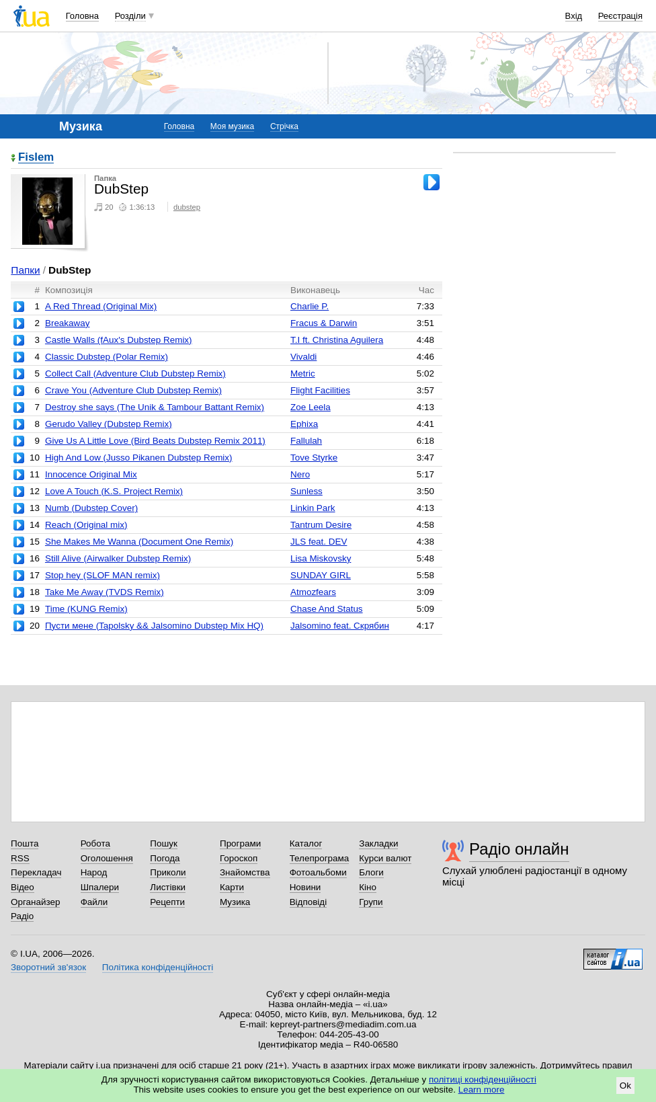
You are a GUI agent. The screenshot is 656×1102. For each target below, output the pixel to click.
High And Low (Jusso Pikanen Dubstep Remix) (139, 457)
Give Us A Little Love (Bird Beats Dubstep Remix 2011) (155, 441)
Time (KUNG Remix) (86, 609)
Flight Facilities (320, 390)
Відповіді (308, 902)
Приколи (168, 872)
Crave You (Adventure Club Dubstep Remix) (133, 390)
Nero (300, 474)
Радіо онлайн (519, 849)
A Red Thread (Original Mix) (101, 306)
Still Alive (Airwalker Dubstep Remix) (118, 558)
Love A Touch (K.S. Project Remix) (114, 491)
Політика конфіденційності (157, 967)
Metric (302, 373)
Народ (94, 872)
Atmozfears (313, 592)
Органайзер (35, 902)
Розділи (130, 16)
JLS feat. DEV (318, 542)
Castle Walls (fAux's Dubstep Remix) (118, 340)
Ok (625, 1085)
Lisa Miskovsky (320, 558)
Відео (22, 887)
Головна (82, 16)
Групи (370, 902)
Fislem (36, 157)
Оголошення (107, 858)
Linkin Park (312, 508)
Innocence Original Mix (91, 474)
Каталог (306, 843)
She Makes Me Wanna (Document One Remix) (139, 542)
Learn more (481, 1090)
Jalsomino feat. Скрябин (339, 626)
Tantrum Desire (321, 525)
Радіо (22, 916)
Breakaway (67, 323)
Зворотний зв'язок (48, 967)
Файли (94, 902)
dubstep (186, 207)
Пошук (163, 843)
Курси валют (385, 858)
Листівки (168, 887)
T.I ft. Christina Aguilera (336, 340)
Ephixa (304, 424)
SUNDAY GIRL (320, 575)
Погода (164, 858)
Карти (232, 887)
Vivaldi (303, 357)
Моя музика (232, 126)
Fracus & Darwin (323, 323)
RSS (20, 858)
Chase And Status (326, 609)
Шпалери (100, 887)
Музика (235, 902)
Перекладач (36, 872)
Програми (240, 843)
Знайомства (245, 872)
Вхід (574, 16)
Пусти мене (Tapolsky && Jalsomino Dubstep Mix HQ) (154, 626)
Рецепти (167, 902)
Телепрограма (320, 858)
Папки (25, 270)
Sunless (306, 491)
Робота (95, 843)
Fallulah (306, 441)
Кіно (367, 887)
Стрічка (284, 126)
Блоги (371, 872)
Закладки (378, 843)
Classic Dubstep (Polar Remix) (106, 357)
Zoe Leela (310, 407)
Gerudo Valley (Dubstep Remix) (108, 424)
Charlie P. (309, 306)
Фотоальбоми (318, 872)
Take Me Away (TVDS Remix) (104, 592)
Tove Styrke (313, 457)
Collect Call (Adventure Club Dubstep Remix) (135, 373)
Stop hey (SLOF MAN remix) (102, 575)
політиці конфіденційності (482, 1079)
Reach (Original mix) (86, 525)
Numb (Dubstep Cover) (91, 508)
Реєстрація (620, 16)
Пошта (24, 843)
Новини (305, 887)
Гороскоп (238, 858)
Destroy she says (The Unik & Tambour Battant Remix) (154, 407)
